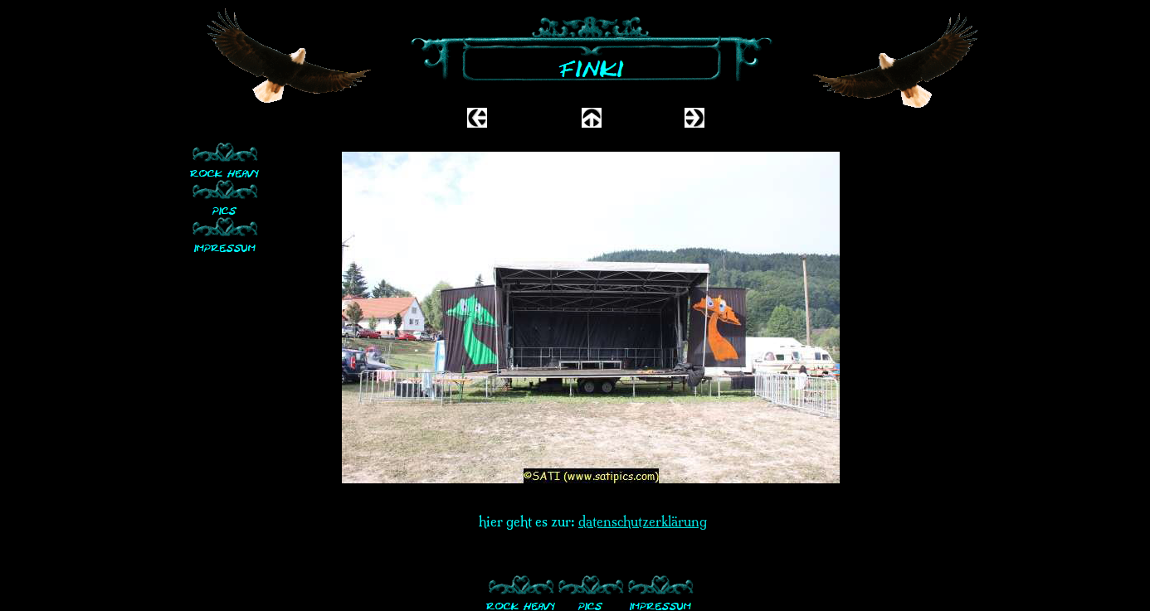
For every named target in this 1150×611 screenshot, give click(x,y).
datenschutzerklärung (642, 521)
